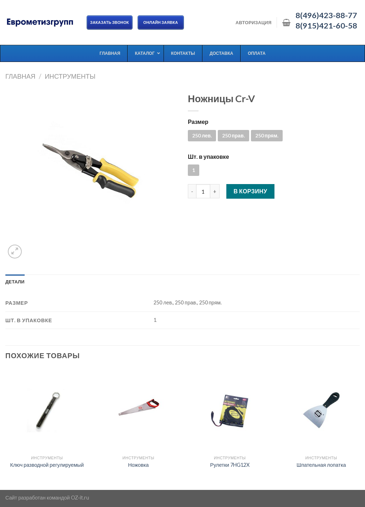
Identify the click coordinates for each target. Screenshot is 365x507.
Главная (20, 76)
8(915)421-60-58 (326, 25)
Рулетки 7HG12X (230, 465)
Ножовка (138, 465)
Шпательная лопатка (321, 465)
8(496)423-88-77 (326, 15)
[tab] (15, 282)
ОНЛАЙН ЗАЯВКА (161, 22)
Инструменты (70, 76)
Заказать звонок (109, 22)
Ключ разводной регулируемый (47, 465)
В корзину (250, 191)
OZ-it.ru (80, 498)
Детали (15, 281)
